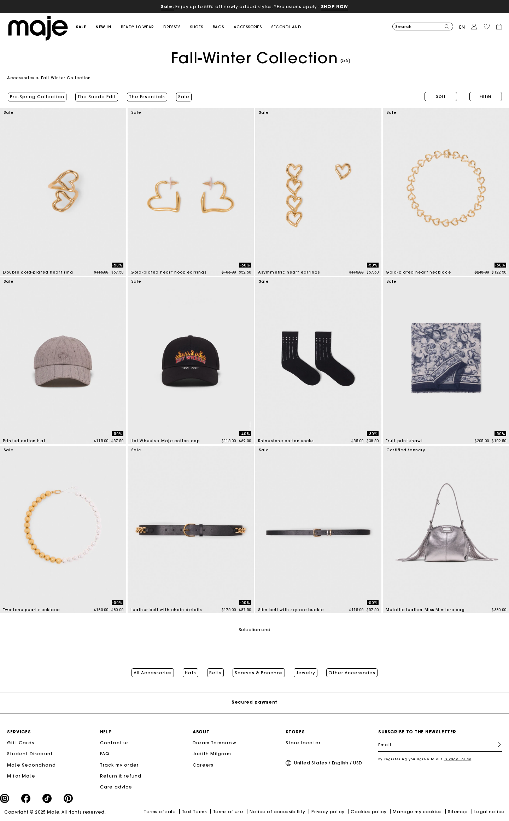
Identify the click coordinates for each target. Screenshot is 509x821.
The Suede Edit (96, 96)
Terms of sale (160, 811)
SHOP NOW (334, 6)
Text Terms (194, 811)
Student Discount (30, 753)
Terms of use (228, 811)
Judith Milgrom (212, 753)
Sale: (167, 6)
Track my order (119, 764)
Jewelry (305, 672)
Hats (190, 672)
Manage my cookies (417, 811)
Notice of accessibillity (277, 811)
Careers (203, 764)
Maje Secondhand (31, 764)
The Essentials (146, 96)
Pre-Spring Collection (36, 96)
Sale (183, 96)
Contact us (114, 742)
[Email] (440, 745)
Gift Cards (20, 742)
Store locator (303, 742)
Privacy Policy (457, 759)
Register (496, 745)
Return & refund (121, 775)
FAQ (105, 753)
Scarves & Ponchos (259, 672)
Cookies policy (369, 811)
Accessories (20, 77)
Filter (486, 96)
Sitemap (458, 811)
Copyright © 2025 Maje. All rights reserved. (55, 811)
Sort (441, 96)
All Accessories (153, 672)
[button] (85, 27)
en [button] (462, 27)
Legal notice (489, 811)
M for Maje (21, 775)
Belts (215, 672)
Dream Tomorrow (214, 742)
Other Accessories (351, 672)
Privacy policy (328, 811)
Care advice (116, 786)
